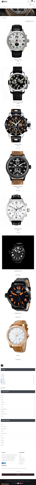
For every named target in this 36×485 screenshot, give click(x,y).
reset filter (3, 387)
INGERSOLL (2, 411)
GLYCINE (2, 404)
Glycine (3, 378)
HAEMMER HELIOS (18, 313)
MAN (1, 435)
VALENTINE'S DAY (3, 428)
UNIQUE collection (3, 433)
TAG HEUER (3, 402)
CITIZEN (2, 416)
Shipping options (21, 459)
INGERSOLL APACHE (18, 228)
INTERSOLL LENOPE (18, 59)
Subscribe (18, 474)
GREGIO (18, 355)
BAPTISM (2, 440)
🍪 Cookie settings (5, 484)
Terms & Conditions (22, 460)
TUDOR (2, 397)
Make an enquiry (18, 317)
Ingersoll (3, 382)
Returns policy (21, 463)
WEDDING (2, 442)
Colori (2, 375)
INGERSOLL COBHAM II (18, 186)
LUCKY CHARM (3, 426)
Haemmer (3, 381)
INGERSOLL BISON (18, 144)
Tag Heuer (3, 383)
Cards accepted (17, 483)
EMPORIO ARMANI (4, 409)
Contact (20, 456)
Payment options (21, 457)
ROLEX (2, 395)
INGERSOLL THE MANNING (18, 102)
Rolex (2, 374)
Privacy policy (21, 462)
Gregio (2, 379)
